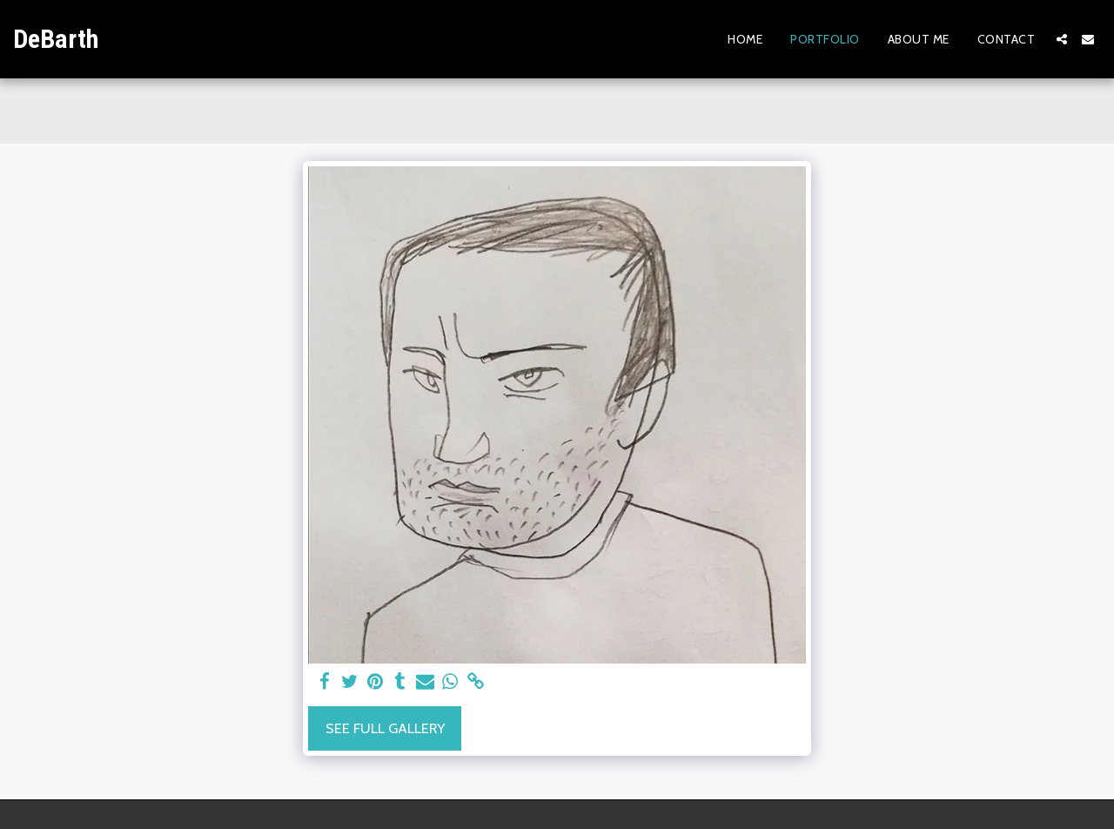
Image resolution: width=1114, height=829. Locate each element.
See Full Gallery (385, 728)
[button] (1062, 39)
